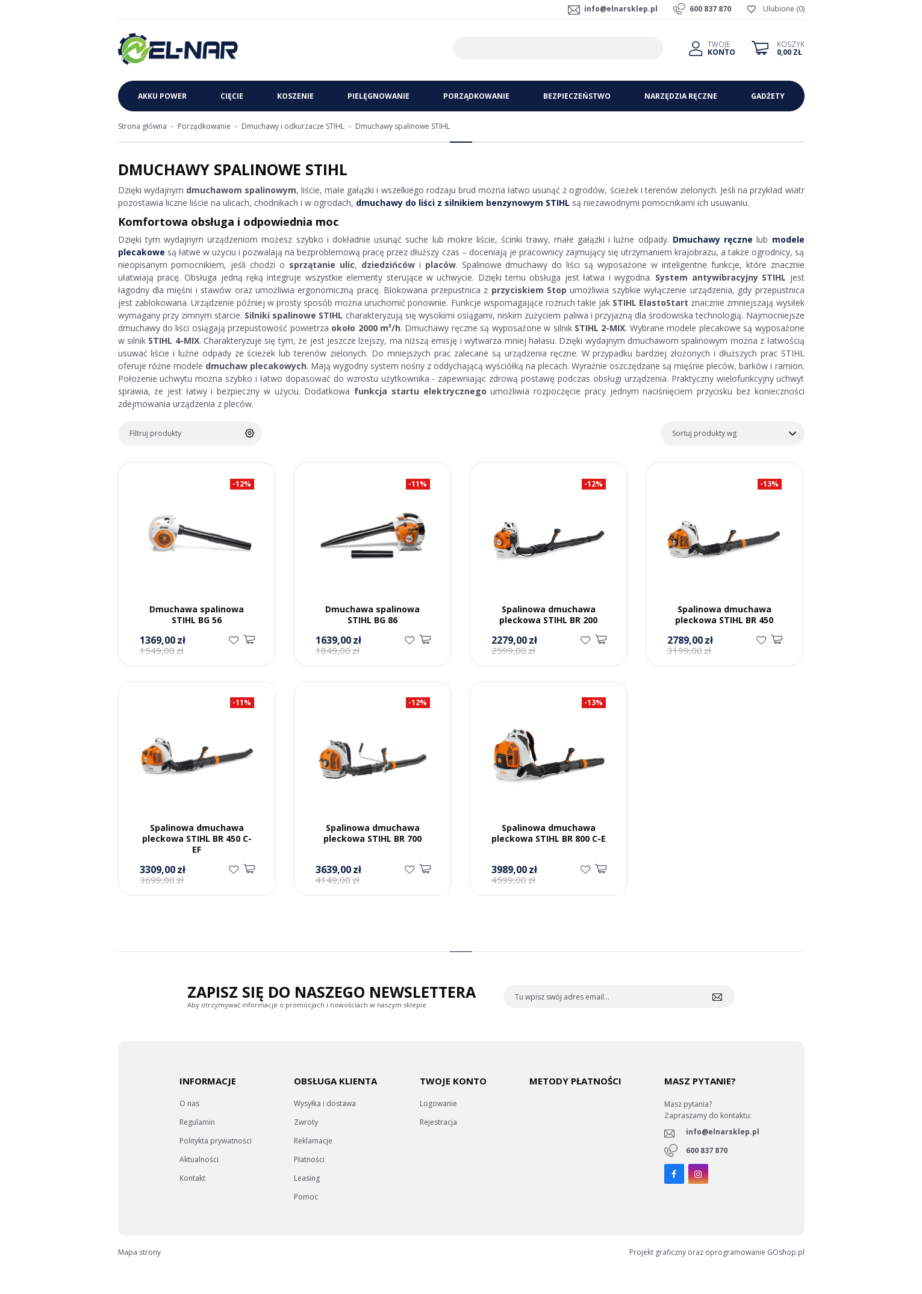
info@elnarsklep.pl (621, 9)
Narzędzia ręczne (680, 96)
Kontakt (192, 1178)
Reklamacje (313, 1141)
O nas (189, 1103)
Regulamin (197, 1122)
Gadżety (768, 96)
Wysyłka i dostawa (325, 1103)
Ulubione (778, 9)
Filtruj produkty (155, 433)
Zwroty (306, 1122)
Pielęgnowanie (378, 96)
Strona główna (142, 126)
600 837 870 (710, 9)
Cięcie (231, 96)
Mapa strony (139, 1252)
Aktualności (199, 1159)
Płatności (309, 1159)
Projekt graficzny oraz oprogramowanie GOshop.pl (717, 1252)
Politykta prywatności (215, 1141)
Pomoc (306, 1197)
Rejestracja (438, 1122)
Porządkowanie (476, 96)
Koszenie (295, 96)
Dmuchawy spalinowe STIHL (402, 126)
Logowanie (438, 1103)
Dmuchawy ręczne (713, 239)
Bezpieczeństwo (577, 96)
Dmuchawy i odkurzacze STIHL (292, 126)
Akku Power (162, 96)
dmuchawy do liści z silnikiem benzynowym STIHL (463, 202)
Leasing (307, 1178)
